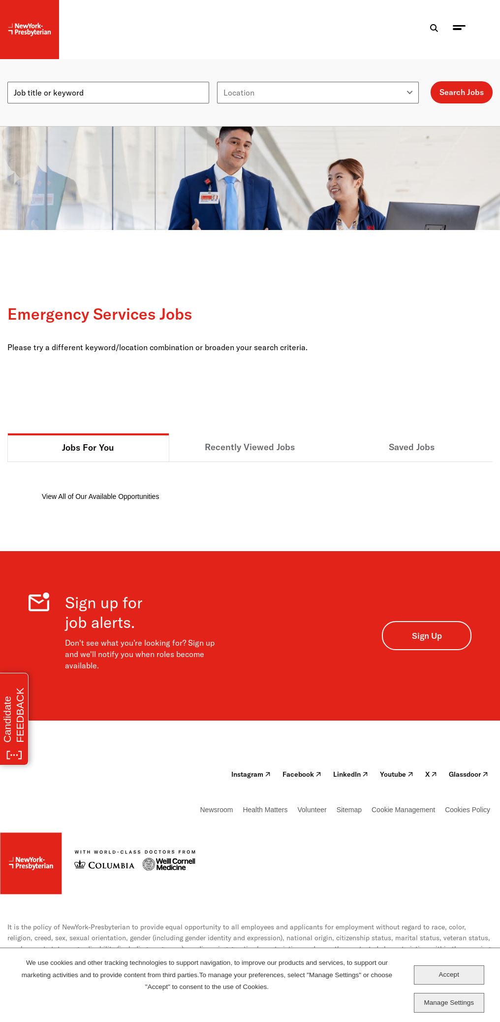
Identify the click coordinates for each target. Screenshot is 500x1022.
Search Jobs (461, 92)
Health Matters (265, 810)
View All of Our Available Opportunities (100, 496)
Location (232, 78)
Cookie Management (403, 810)
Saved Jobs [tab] (412, 447)
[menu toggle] (459, 30)
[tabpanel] (250, 482)
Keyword (23, 78)
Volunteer (311, 810)
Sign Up (427, 635)
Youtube (396, 774)
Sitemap (349, 810)
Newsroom (216, 810)
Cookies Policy (467, 810)
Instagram (251, 774)
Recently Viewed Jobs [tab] (250, 447)
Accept (449, 974)
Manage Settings (449, 1002)
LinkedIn (350, 774)
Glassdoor (468, 774)
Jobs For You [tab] (88, 447)
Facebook (301, 774)
